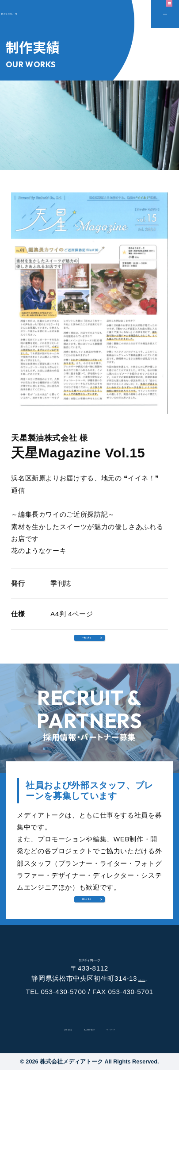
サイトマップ (143, 1120)
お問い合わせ (36, 1120)
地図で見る (145, 1067)
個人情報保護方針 (89, 1120)
